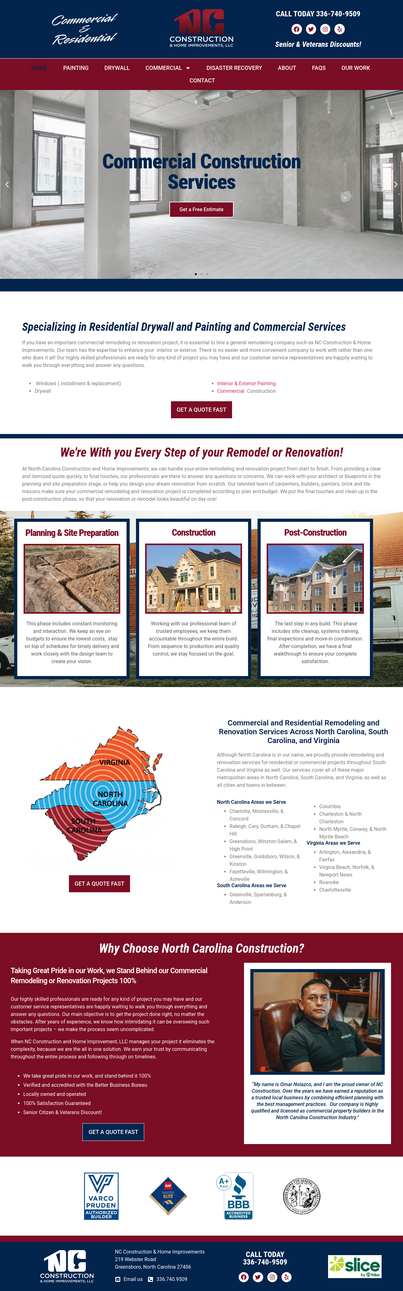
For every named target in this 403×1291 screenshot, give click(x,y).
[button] (7, 185)
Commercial (230, 391)
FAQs (319, 68)
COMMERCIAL (168, 68)
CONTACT (202, 80)
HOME (39, 68)
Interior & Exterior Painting (246, 383)
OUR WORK (355, 68)
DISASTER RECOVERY (234, 68)
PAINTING (76, 68)
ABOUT (287, 68)
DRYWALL (117, 68)
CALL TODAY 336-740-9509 (318, 13)
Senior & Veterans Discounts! (318, 44)
